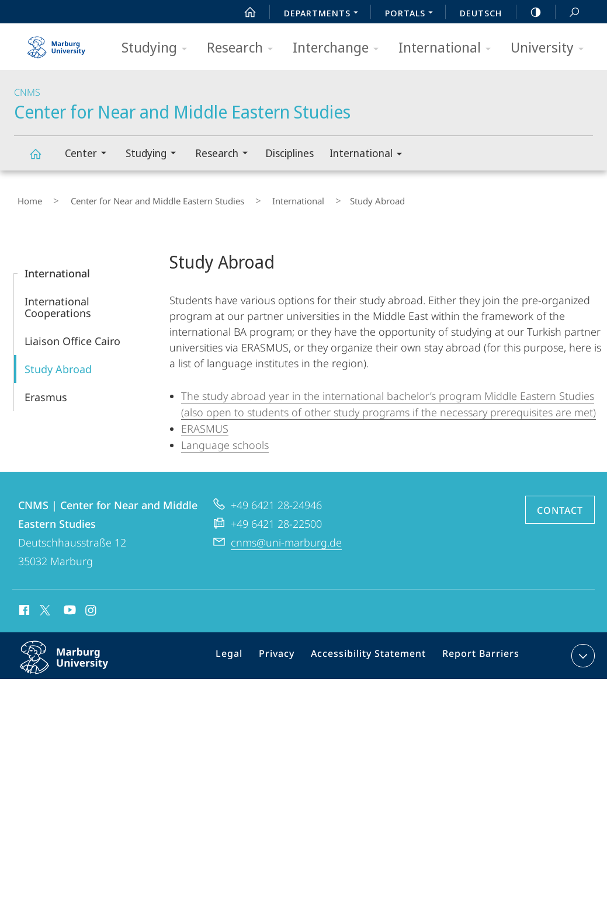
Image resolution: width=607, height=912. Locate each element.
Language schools (225, 438)
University (551, 48)
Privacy (287, 651)
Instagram (91, 605)
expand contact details (581, 648)
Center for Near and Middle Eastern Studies (42, 159)
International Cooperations (58, 300)
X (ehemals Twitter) (43, 603)
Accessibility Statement (372, 651)
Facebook (23, 605)
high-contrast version (529, 12)
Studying (158, 48)
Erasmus (46, 390)
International (448, 48)
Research (243, 48)
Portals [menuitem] (412, 14)
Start (243, 12)
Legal (244, 651)
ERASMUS (204, 422)
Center (89, 154)
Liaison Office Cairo (72, 334)
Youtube (68, 605)
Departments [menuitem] (324, 14)
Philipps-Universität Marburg (76, 659)
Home (26, 198)
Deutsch (481, 13)
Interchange (339, 48)
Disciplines (289, 153)
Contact (560, 503)
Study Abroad (58, 362)
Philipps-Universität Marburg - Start (58, 43)
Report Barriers (477, 651)
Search (568, 12)
